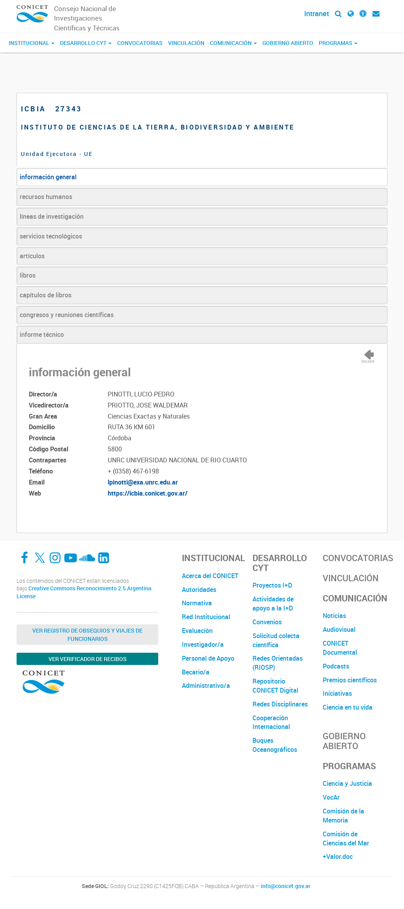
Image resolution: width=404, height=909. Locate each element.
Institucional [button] (31, 43)
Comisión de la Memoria (343, 815)
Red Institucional (206, 616)
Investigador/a (203, 644)
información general (48, 177)
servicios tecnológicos (51, 236)
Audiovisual (339, 629)
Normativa (197, 603)
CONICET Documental (340, 648)
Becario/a (195, 672)
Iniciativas (337, 693)
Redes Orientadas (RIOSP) (277, 663)
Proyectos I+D (272, 585)
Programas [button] (338, 43)
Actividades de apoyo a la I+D (273, 603)
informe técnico (42, 334)
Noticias (334, 615)
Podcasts (336, 666)
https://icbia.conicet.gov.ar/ (147, 493)
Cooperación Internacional (271, 722)
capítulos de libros (45, 295)
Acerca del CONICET (210, 575)
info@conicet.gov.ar (285, 886)
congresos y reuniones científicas (67, 314)
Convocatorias (140, 43)
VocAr (331, 797)
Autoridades (199, 589)
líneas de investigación (52, 216)
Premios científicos (350, 680)
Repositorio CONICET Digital (275, 686)
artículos (32, 256)
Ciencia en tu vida (347, 707)
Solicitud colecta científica (275, 640)
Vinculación (186, 43)
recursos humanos (46, 196)
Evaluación (197, 630)
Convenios (267, 622)
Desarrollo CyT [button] (86, 43)
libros (28, 275)
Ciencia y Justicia (347, 783)
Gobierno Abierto (287, 43)
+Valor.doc (338, 856)
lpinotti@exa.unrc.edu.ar (143, 482)
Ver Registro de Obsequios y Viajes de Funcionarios (87, 634)
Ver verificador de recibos (88, 659)
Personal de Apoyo (208, 658)
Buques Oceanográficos (274, 745)
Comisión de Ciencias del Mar (346, 838)
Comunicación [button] (233, 43)
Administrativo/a (206, 685)
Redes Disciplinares (280, 704)
